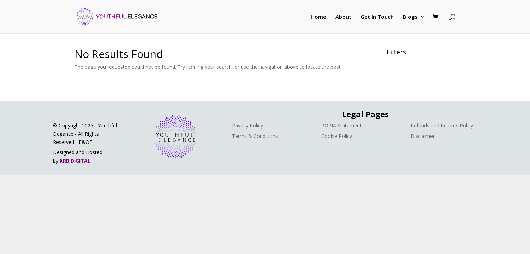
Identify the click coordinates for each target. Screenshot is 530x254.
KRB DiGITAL (75, 160)
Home (318, 17)
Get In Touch (377, 17)
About (343, 17)
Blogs (410, 17)
